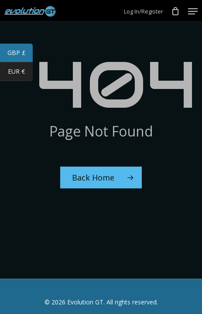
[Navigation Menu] (193, 11)
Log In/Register (143, 11)
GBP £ (20, 53)
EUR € (20, 72)
